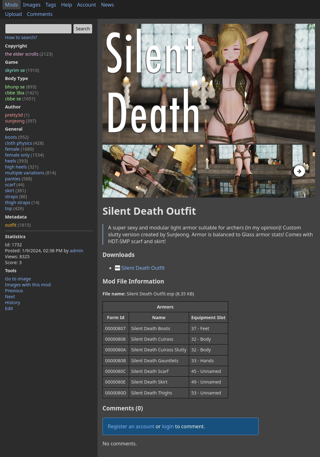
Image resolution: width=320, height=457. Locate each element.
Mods (11, 4)
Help (66, 4)
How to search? (21, 37)
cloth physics (24, 143)
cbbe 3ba (21, 93)
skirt (15, 190)
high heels (21, 167)
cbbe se (20, 99)
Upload (13, 14)
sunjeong (20, 121)
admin (76, 251)
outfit (18, 225)
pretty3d (17, 115)
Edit (9, 308)
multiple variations (30, 173)
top (14, 208)
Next (10, 296)
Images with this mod (28, 285)
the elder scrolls (28, 54)
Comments (39, 14)
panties (18, 179)
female (19, 149)
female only (24, 155)
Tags (51, 4)
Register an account (131, 426)
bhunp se (20, 87)
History (12, 302)
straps (16, 196)
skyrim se (22, 70)
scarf (14, 185)
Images (32, 4)
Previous (14, 291)
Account (86, 4)
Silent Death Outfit (140, 267)
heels (16, 161)
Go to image (18, 279)
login (168, 426)
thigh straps (22, 202)
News (107, 4)
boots (16, 137)
